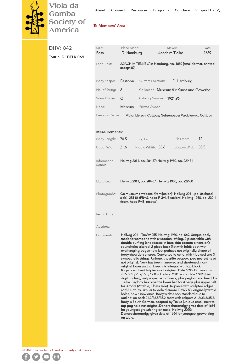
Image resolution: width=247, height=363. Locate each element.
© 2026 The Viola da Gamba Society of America (56, 350)
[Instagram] (56, 357)
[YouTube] (46, 357)
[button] (102, 8)
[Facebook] (26, 357)
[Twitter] (36, 357)
